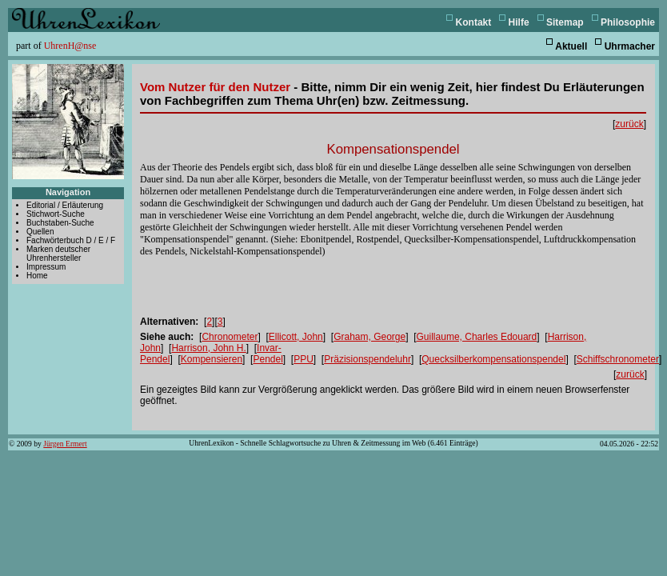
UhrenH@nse (70, 45)
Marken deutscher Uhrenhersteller (58, 253)
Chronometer (230, 336)
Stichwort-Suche (55, 214)
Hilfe (519, 22)
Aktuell (571, 46)
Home (37, 275)
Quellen (40, 231)
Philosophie (628, 22)
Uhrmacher (630, 46)
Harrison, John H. (208, 348)
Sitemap (565, 22)
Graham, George (369, 336)
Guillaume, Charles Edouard (477, 336)
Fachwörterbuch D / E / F (70, 240)
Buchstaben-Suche (60, 222)
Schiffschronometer (618, 359)
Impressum (46, 266)
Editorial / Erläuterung (64, 205)
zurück (629, 124)
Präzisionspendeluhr (367, 359)
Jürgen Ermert (64, 443)
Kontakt (474, 22)
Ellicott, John (296, 336)
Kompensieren (211, 359)
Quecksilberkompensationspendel (493, 359)
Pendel (267, 359)
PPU (304, 359)
